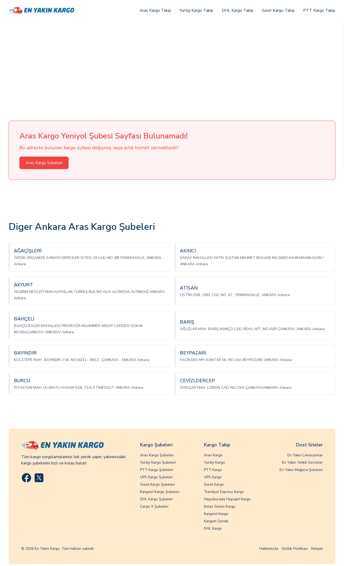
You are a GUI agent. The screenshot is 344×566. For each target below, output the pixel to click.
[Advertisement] (172, 60)
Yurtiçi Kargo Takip (196, 10)
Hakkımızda (268, 548)
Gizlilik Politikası (294, 548)
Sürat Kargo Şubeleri (157, 484)
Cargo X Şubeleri (154, 506)
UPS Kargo (213, 477)
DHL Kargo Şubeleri (156, 499)
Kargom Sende (216, 521)
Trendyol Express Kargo (224, 491)
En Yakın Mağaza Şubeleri (301, 469)
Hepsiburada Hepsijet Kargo (227, 499)
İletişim (317, 548)
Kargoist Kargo (216, 513)
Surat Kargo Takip (278, 10)
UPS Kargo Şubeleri (156, 477)
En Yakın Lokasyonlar (305, 455)
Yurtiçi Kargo (214, 462)
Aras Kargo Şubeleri (157, 455)
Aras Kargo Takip (155, 10)
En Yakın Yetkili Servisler (302, 462)
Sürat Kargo (214, 484)
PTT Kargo (213, 469)
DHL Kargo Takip (237, 10)
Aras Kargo (213, 455)
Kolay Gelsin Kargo (219, 506)
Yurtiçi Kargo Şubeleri (158, 462)
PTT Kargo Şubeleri (156, 469)
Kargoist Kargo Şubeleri (159, 491)
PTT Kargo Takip (319, 10)
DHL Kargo (213, 528)
